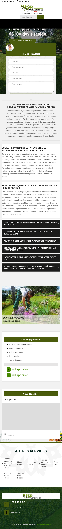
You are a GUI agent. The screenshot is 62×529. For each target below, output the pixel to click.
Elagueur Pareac (20, 463)
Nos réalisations (22, 41)
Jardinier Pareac (31, 463)
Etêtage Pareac (54, 463)
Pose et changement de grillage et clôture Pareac (7, 463)
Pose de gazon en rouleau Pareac (43, 463)
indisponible (8, 1)
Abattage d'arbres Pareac (6, 475)
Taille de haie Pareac (20, 475)
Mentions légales (44, 524)
